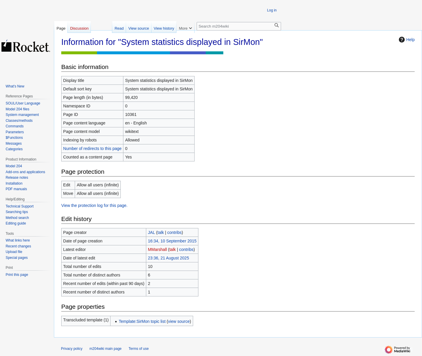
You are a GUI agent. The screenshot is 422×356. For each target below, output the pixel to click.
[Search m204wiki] (239, 26)
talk (161, 232)
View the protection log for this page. (94, 205)
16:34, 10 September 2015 (172, 241)
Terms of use (139, 349)
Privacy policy (71, 349)
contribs (174, 232)
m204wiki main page (105, 349)
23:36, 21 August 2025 (168, 258)
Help (406, 40)
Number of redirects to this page (92, 148)
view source (179, 321)
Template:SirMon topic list (142, 321)
